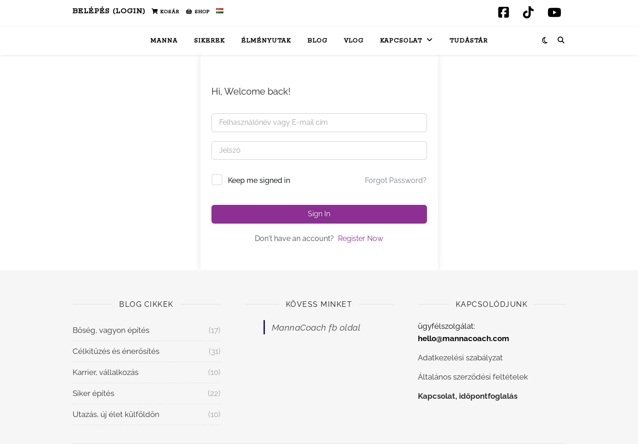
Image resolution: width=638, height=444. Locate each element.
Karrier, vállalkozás (105, 372)
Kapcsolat (401, 41)
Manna (164, 41)
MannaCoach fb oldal (316, 327)
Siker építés (93, 393)
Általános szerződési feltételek (473, 376)
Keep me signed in (259, 180)
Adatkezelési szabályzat (460, 357)
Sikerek (209, 41)
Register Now (360, 238)
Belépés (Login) (109, 11)
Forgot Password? (396, 180)
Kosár (165, 12)
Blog (317, 41)
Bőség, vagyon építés (111, 330)
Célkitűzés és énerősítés (116, 351)
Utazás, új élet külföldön (116, 414)
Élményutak (266, 41)
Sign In (319, 213)
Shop (198, 12)
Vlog (354, 41)
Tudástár (468, 41)
